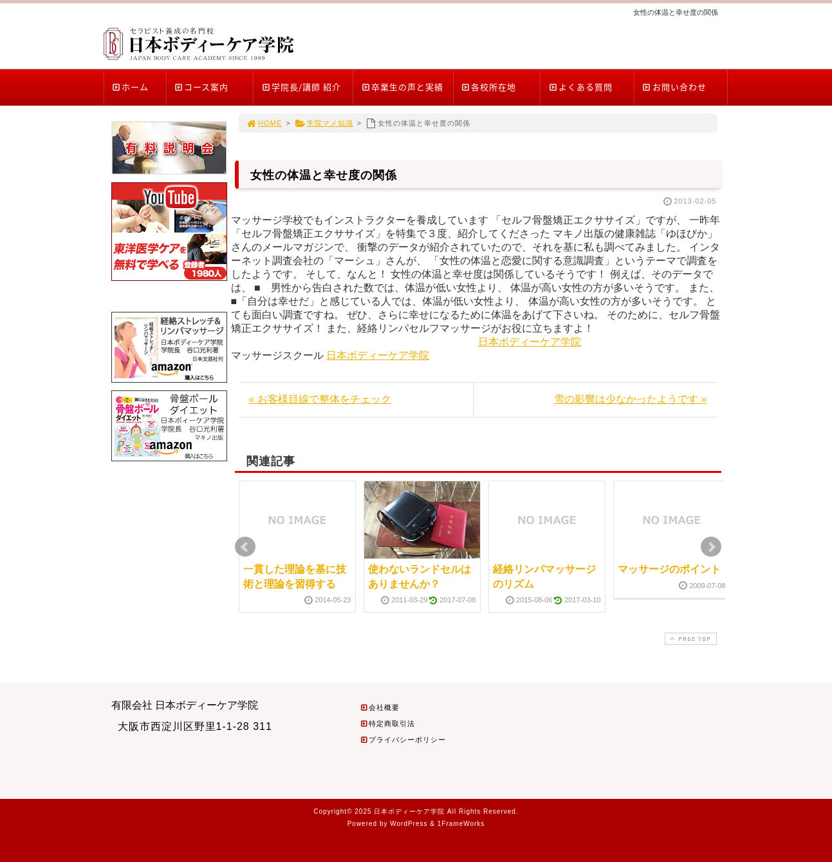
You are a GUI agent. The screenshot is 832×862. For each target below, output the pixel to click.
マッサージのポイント (669, 569)
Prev (245, 547)
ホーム (130, 87)
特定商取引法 (387, 723)
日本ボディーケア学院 (529, 341)
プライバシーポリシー (403, 739)
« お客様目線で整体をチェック (320, 399)
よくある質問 (580, 87)
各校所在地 (489, 87)
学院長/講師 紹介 (301, 87)
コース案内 (201, 87)
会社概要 (380, 707)
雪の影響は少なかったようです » (630, 399)
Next (711, 547)
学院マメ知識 (324, 123)
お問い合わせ (674, 87)
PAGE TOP (689, 639)
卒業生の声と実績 (401, 87)
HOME (264, 123)
